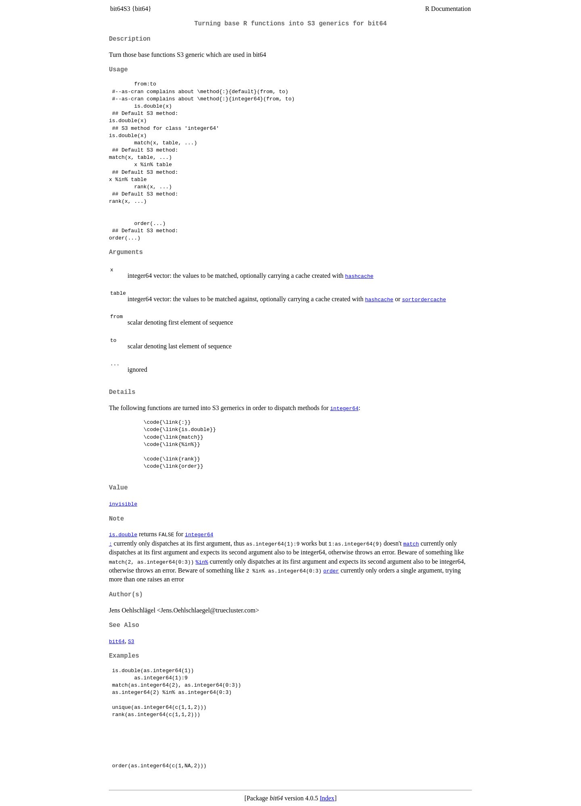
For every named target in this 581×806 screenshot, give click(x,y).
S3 (131, 641)
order (331, 570)
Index (327, 798)
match (411, 543)
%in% (202, 561)
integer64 (344, 408)
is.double (123, 534)
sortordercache (424, 299)
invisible (123, 503)
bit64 (117, 641)
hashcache (359, 275)
